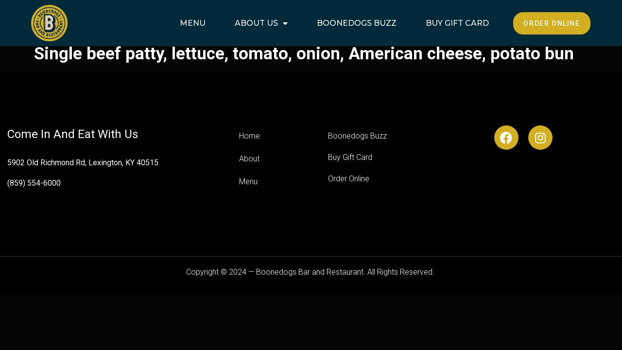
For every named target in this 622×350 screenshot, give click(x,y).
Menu (193, 23)
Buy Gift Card (457, 23)
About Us (261, 23)
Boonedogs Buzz (357, 23)
